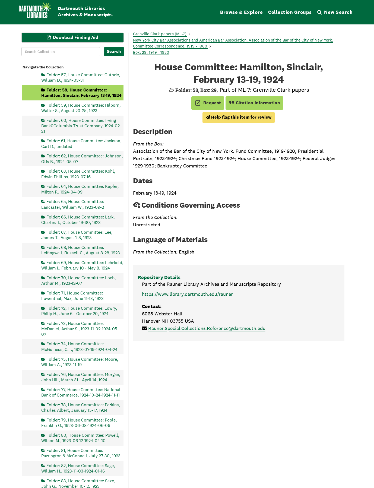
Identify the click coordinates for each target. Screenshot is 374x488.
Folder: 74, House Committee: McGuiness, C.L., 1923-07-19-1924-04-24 (79, 346)
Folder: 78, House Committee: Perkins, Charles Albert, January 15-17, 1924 (80, 407)
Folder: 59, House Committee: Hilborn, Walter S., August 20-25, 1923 (81, 107)
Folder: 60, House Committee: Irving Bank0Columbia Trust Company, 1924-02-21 (81, 125)
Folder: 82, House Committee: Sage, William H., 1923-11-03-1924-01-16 (78, 468)
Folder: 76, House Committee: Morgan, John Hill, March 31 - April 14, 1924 (80, 376)
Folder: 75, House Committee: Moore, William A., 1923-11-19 (79, 361)
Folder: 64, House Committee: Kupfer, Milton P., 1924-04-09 (80, 189)
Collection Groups (290, 12)
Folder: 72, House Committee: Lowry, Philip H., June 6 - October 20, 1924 (79, 310)
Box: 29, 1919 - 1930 (151, 52)
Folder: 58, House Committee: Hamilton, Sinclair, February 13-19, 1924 (81, 92)
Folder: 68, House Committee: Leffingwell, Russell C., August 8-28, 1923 (80, 249)
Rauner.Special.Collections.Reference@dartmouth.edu (206, 328)
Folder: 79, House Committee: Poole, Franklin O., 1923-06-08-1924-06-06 (79, 422)
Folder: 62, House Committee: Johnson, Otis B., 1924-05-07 (82, 158)
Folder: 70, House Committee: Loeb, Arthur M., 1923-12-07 (78, 280)
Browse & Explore (241, 12)
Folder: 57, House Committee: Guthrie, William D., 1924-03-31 (80, 77)
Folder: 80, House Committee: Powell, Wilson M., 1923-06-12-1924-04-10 (80, 437)
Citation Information (254, 103)
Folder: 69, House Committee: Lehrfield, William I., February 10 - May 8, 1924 (82, 265)
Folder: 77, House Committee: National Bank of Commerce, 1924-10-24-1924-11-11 (81, 392)
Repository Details (159, 277)
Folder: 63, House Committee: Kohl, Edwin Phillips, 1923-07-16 (78, 173)
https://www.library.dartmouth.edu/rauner (187, 294)
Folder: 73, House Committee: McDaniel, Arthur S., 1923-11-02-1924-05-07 (80, 328)
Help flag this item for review (238, 117)
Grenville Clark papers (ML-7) (160, 33)
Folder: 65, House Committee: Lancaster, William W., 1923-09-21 (73, 204)
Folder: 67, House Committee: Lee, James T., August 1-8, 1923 (76, 234)
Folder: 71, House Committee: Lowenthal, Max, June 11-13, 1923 (72, 295)
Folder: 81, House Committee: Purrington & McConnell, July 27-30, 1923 (81, 452)
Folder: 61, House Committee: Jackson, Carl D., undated (81, 143)
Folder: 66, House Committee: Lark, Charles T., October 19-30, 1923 (78, 219)
